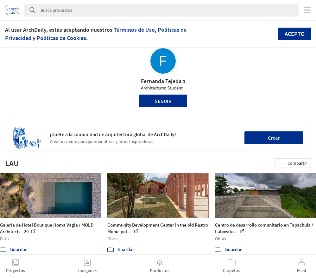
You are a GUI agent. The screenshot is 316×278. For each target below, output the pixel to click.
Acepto (295, 33)
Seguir (163, 101)
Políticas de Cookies (61, 38)
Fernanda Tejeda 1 (163, 81)
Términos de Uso (134, 29)
